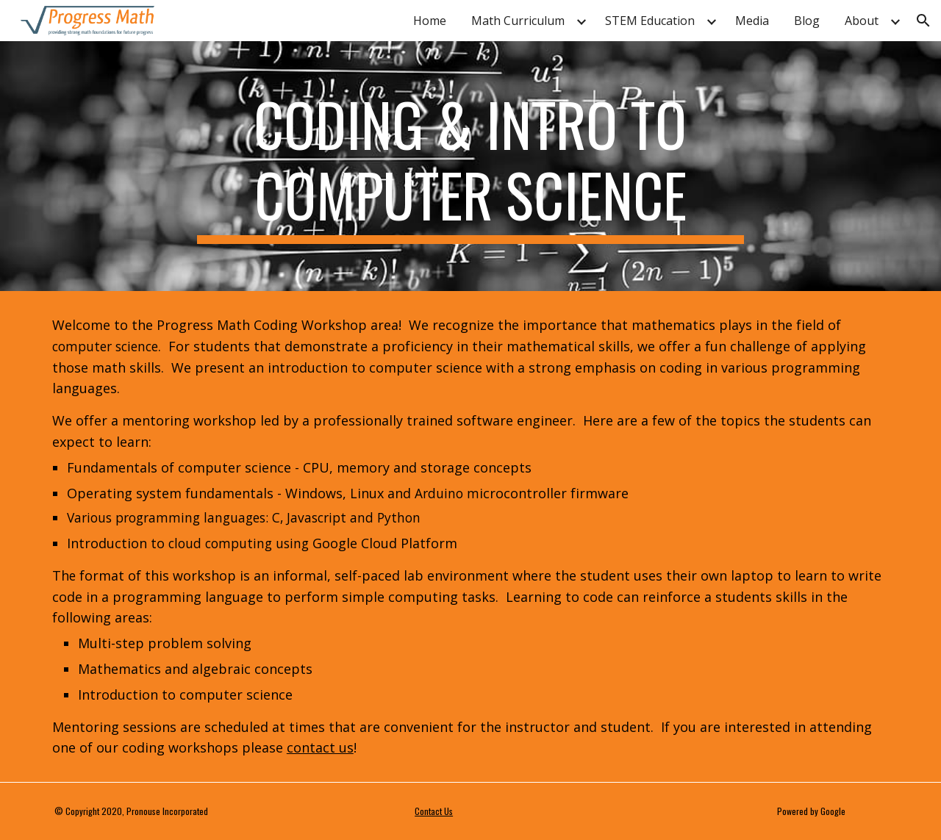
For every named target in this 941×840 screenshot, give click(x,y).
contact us (320, 747)
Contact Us (434, 811)
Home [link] (429, 20)
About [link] (862, 20)
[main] (470, 166)
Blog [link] (807, 20)
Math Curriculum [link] (518, 20)
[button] (923, 20)
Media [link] (752, 20)
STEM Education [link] (650, 20)
